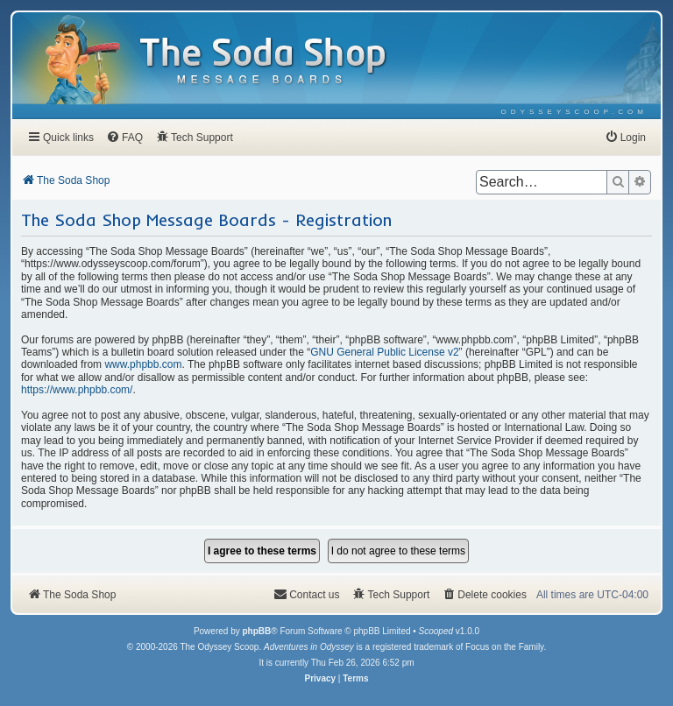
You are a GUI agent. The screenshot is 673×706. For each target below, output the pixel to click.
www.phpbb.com (142, 364)
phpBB (256, 631)
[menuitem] (574, 111)
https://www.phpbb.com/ (76, 390)
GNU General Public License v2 (384, 352)
